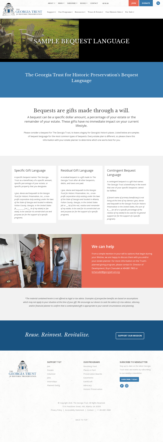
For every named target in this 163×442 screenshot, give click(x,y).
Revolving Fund (90, 366)
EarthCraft (87, 381)
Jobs (49, 377)
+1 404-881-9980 (104, 410)
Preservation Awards (92, 374)
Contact (90, 410)
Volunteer (51, 374)
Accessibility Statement (74, 410)
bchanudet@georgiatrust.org (106, 272)
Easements (88, 377)
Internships (52, 381)
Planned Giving (53, 385)
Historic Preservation (92, 389)
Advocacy (87, 385)
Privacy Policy (56, 410)
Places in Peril (89, 370)
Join (133, 3)
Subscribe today (129, 379)
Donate (146, 3)
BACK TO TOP (81, 420)
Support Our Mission (130, 335)
